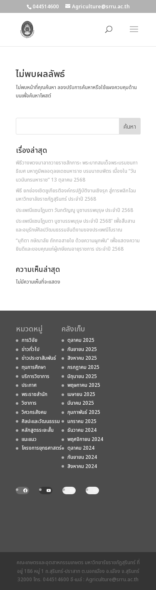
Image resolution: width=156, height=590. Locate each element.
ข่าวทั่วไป (31, 349)
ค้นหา (130, 126)
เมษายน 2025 (81, 394)
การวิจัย (29, 340)
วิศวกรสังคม (34, 412)
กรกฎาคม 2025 (83, 367)
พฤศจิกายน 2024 (85, 439)
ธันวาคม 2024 (82, 430)
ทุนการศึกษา (34, 367)
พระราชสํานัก (34, 394)
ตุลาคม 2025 (80, 340)
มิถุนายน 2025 (82, 376)
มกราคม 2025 (82, 421)
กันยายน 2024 (82, 457)
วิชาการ (29, 403)
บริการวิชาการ (36, 376)
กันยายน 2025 (82, 349)
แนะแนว (29, 439)
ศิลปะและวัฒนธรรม (41, 421)
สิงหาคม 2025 (82, 358)
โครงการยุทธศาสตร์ (42, 448)
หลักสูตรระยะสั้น (38, 430)
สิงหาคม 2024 (82, 466)
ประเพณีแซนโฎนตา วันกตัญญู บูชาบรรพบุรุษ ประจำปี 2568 (74, 210)
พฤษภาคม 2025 (83, 385)
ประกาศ (29, 385)
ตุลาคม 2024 (80, 448)
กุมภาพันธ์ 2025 (83, 412)
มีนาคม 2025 (80, 403)
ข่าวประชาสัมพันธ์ (39, 358)
